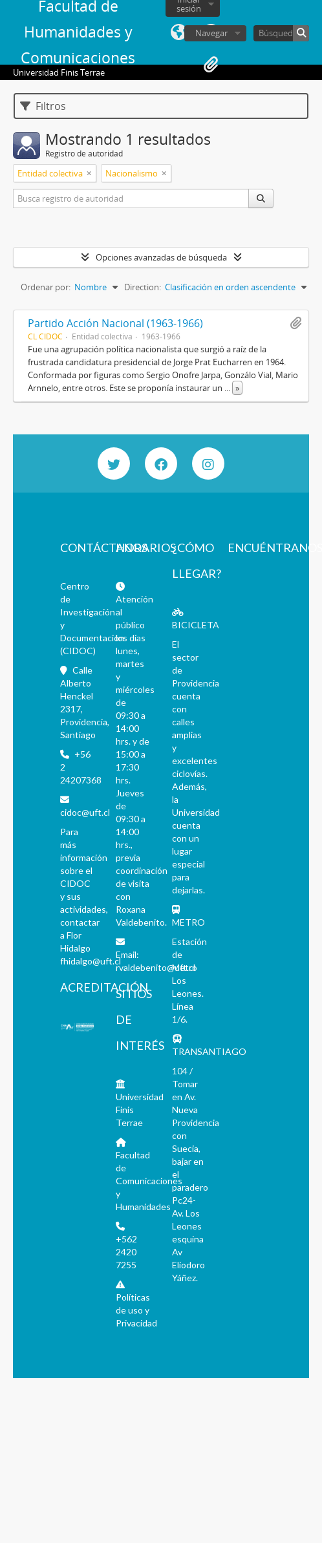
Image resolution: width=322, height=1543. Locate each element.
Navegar (211, 33)
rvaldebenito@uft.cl (155, 967)
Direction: (142, 287)
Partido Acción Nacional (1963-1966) (115, 323)
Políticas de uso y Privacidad (136, 1310)
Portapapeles (211, 64)
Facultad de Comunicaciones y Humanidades (149, 1180)
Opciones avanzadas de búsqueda (161, 257)
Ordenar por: (45, 287)
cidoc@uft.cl (85, 812)
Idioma (178, 32)
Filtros (43, 106)
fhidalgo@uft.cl (90, 960)
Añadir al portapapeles (295, 323)
